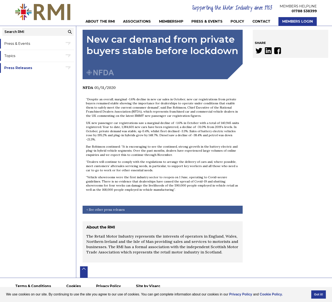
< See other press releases (105, 210)
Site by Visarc (148, 286)
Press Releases (18, 68)
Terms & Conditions (33, 286)
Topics (9, 56)
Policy (237, 21)
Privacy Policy (240, 294)
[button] (284, 294)
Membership (171, 21)
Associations (137, 21)
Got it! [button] (318, 294)
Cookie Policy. (271, 294)
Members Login (297, 21)
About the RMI (100, 21)
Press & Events (207, 21)
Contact (261, 21)
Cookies (73, 286)
